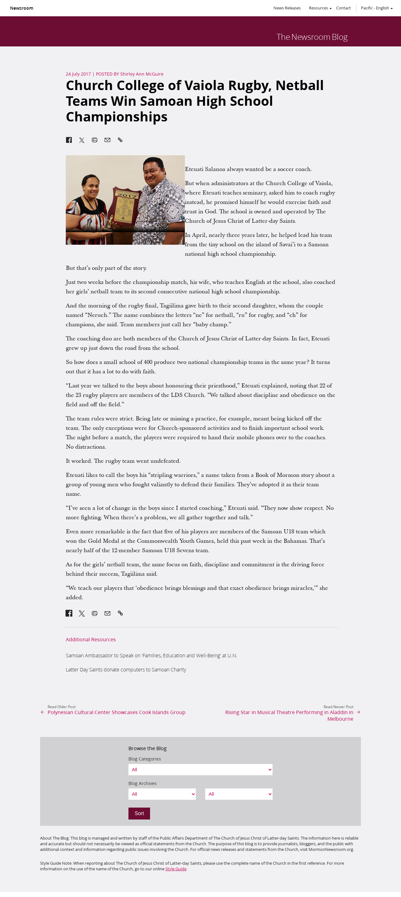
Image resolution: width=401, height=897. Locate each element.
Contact (343, 8)
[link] (69, 613)
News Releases (287, 8)
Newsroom (21, 8)
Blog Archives (142, 783)
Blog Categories (144, 759)
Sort (139, 813)
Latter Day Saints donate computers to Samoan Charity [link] (126, 669)
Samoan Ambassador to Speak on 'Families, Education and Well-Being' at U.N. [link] (151, 655)
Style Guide (175, 869)
